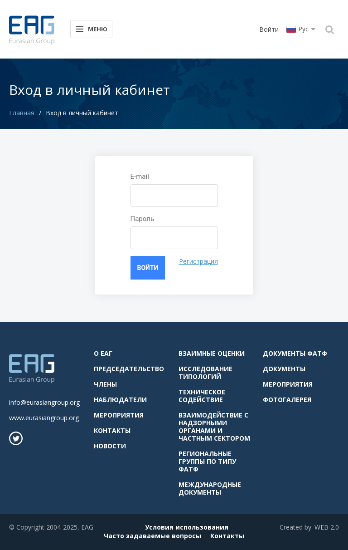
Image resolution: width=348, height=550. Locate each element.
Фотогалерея (287, 399)
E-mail (139, 176)
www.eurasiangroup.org (44, 417)
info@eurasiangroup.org (44, 402)
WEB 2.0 (326, 527)
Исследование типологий (205, 372)
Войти (269, 29)
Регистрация (198, 261)
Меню (90, 28)
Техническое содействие (202, 396)
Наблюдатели (120, 399)
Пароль (142, 219)
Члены (105, 384)
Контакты (112, 430)
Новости (110, 446)
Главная (21, 112)
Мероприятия (119, 415)
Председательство (129, 368)
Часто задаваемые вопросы (152, 535)
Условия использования (186, 527)
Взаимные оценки (212, 353)
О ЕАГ (103, 353)
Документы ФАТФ (295, 353)
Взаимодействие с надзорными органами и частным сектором (214, 426)
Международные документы (210, 488)
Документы (284, 368)
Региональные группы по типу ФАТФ (207, 461)
